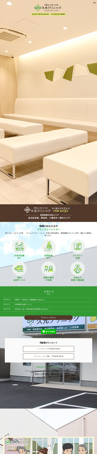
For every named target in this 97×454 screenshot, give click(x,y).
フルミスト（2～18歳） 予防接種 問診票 (48, 356)
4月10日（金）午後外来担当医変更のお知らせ (32, 309)
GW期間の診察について (23, 304)
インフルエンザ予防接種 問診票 (48, 349)
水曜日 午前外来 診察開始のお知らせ (29, 300)
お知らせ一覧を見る (49, 317)
